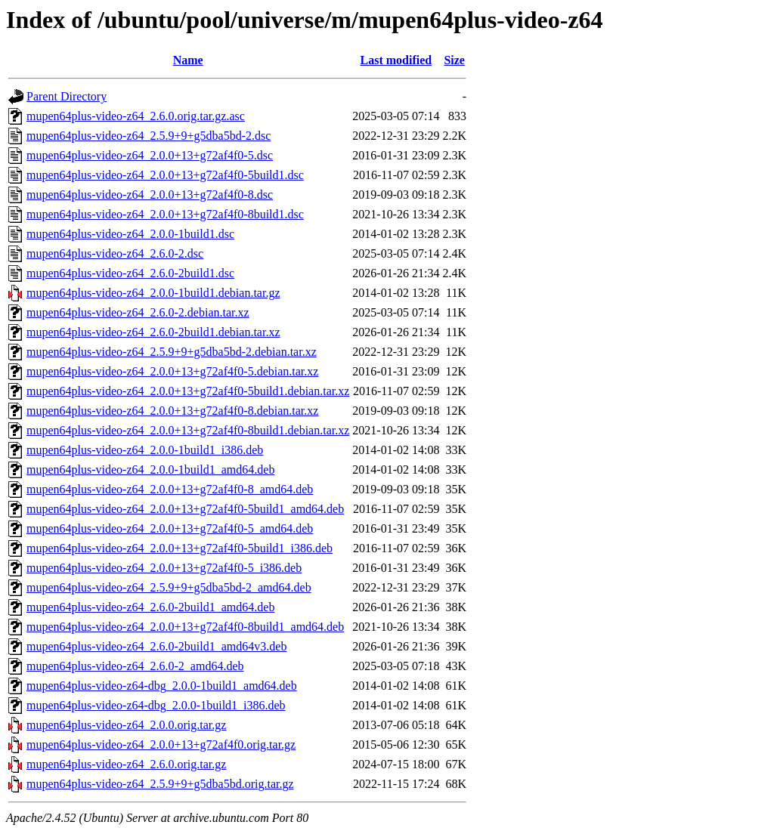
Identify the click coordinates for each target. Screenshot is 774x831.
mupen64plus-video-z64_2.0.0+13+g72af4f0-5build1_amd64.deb (185, 508)
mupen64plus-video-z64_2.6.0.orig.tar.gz (126, 764)
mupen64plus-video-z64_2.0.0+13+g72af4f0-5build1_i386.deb (179, 548)
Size (454, 60)
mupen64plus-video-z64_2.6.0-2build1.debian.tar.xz (153, 332)
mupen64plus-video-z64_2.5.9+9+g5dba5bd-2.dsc (148, 135)
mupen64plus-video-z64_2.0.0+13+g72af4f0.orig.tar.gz (161, 744)
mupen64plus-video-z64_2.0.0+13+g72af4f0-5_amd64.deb (169, 528)
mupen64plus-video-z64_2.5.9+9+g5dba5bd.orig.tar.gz (160, 783)
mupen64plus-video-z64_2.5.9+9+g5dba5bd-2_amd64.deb (168, 587)
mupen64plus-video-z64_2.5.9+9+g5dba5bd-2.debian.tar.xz (171, 351)
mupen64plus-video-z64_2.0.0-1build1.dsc (130, 233)
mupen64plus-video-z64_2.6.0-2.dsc (114, 253)
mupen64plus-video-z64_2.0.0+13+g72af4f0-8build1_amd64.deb (185, 626)
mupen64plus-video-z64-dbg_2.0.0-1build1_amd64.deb (161, 685)
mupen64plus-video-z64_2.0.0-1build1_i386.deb (144, 449)
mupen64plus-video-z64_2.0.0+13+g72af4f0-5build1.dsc (165, 174)
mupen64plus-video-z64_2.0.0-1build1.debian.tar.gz (153, 292)
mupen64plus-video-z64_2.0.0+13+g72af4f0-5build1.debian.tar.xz (187, 391)
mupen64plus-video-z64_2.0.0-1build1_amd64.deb (150, 469)
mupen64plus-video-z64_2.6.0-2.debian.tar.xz (137, 312)
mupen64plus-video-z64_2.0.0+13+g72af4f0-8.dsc (149, 194)
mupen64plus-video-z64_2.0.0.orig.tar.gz (126, 724)
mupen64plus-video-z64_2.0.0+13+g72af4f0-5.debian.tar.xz (172, 371)
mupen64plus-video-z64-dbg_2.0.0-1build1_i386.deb (156, 705)
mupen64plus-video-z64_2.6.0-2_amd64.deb (135, 666)
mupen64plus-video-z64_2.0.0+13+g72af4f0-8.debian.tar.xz (172, 410)
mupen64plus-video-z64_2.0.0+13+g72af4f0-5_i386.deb (164, 567)
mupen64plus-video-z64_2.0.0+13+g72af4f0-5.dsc (149, 155)
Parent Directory (66, 96)
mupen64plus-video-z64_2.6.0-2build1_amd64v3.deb (156, 646)
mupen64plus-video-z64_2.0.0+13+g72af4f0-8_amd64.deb (169, 489)
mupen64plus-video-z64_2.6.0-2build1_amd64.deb (150, 607)
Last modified (396, 60)
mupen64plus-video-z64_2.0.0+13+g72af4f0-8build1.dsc (165, 214)
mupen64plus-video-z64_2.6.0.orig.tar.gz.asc (135, 116)
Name (188, 60)
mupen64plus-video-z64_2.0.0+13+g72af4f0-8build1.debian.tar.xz (187, 430)
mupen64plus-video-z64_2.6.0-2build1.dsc (130, 273)
